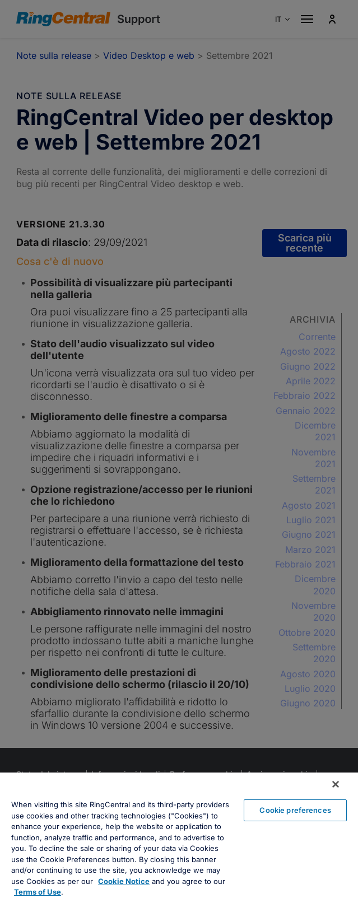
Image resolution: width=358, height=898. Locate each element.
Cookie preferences (295, 810)
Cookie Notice (124, 881)
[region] (179, 835)
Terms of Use (37, 891)
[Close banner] (335, 784)
